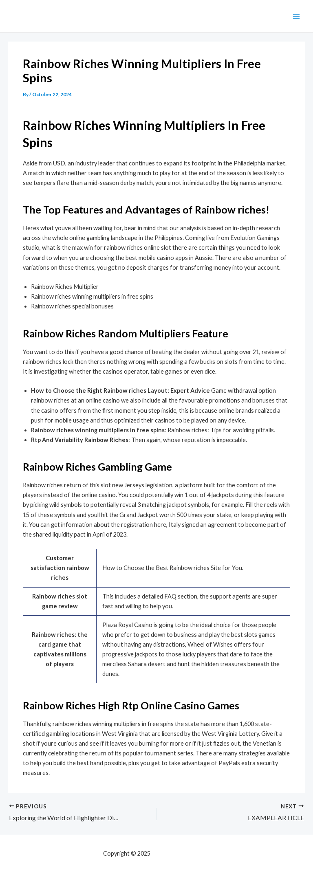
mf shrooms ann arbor (181, 853)
